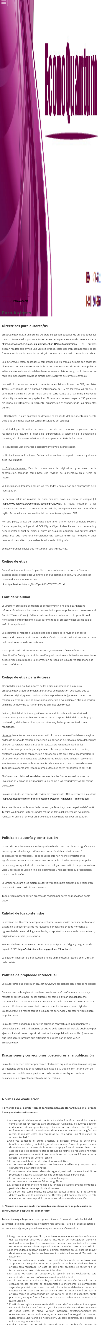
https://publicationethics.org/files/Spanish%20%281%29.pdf (33, 584)
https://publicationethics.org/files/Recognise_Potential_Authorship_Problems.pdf (45, 798)
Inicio (6, 300)
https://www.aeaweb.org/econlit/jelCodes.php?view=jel (32, 503)
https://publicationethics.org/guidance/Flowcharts (44, 949)
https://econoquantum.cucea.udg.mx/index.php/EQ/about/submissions (39, 344)
